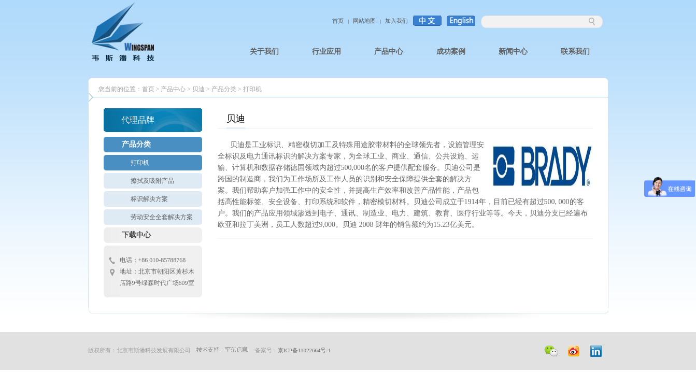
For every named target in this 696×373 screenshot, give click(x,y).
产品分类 (223, 89)
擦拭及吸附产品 (152, 180)
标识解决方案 (149, 199)
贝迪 (198, 89)
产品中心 (173, 89)
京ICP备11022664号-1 (304, 350)
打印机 (252, 89)
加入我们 (396, 21)
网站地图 (364, 21)
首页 (338, 21)
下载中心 (136, 235)
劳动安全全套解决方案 (162, 217)
